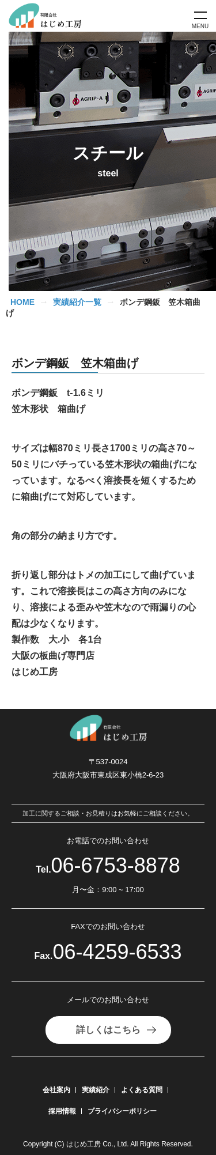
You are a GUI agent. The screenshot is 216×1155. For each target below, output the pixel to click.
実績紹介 (95, 1090)
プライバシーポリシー (122, 1111)
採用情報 (62, 1111)
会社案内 (56, 1090)
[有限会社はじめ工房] (49, 16)
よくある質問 (141, 1090)
